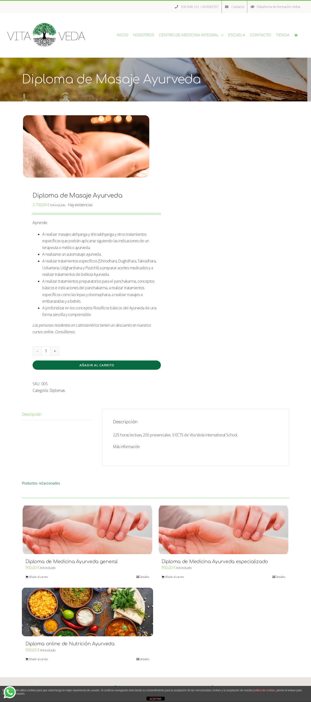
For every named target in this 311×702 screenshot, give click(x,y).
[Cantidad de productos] (46, 351)
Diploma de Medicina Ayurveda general (72, 561)
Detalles (144, 577)
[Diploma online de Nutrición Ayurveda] (87, 612)
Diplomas (57, 390)
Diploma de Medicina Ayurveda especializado (215, 561)
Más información (126, 446)
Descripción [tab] (31, 414)
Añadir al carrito (96, 365)
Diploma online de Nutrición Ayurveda (70, 643)
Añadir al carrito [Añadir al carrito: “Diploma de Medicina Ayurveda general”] (38, 577)
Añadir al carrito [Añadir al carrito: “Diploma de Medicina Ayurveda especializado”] (174, 577)
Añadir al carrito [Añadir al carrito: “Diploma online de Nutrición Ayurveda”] (38, 659)
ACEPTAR (155, 698)
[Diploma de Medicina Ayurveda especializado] (223, 529)
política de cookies (264, 690)
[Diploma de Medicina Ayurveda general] (87, 529)
